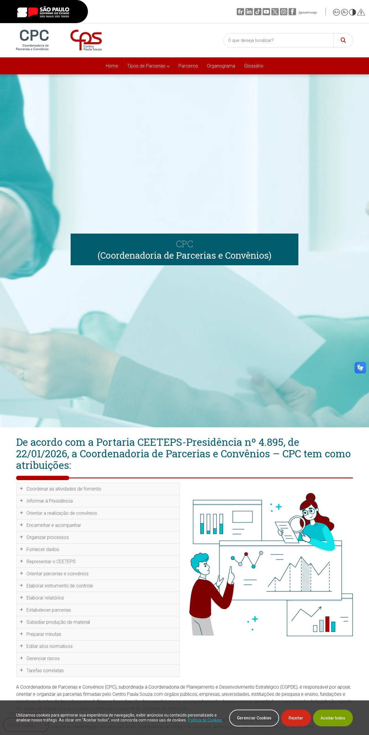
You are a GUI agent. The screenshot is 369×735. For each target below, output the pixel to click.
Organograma (221, 66)
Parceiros (188, 66)
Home (112, 66)
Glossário (253, 66)
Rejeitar (292, 718)
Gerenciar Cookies (248, 718)
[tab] (98, 489)
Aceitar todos (331, 718)
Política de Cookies (49, 723)
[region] (184, 718)
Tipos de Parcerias (146, 66)
